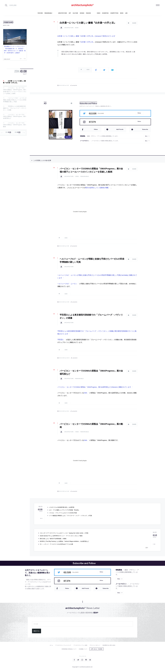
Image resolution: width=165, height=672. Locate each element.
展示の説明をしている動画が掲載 (96, 187)
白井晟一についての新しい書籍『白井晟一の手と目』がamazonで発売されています (86, 36)
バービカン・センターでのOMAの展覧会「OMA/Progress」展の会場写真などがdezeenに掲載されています (94, 387)
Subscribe (145, 129)
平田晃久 (60, 339)
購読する (36, 631)
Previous (21, 59)
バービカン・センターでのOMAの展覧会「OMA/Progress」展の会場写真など (14, 116)
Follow (139, 113)
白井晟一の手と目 (87, 42)
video (77, 176)
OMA (85, 393)
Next (24, 59)
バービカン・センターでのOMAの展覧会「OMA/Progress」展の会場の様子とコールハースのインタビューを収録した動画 (14, 90)
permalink (74, 85)
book (77, 27)
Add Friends (119, 129)
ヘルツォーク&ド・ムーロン (67, 284)
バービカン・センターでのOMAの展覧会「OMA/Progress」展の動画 (14, 124)
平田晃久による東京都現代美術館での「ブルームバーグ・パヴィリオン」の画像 (14, 108)
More (146, 136)
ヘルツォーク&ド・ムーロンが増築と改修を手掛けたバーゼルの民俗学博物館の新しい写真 (15, 100)
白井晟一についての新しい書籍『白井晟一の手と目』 (14, 82)
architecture (68, 27)
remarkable (84, 176)
